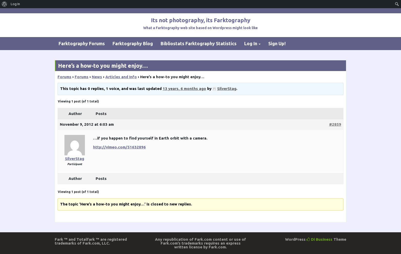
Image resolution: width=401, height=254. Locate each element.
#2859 (335, 124)
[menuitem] (4, 4)
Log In (250, 43)
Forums (64, 77)
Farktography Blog (133, 43)
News (97, 77)
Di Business (319, 239)
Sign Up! (277, 43)
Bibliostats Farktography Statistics (199, 43)
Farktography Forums (82, 43)
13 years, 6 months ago (184, 88)
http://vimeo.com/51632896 (119, 147)
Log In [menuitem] (15, 4)
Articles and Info (121, 77)
